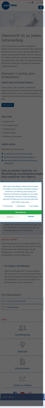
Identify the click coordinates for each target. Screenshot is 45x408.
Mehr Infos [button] (25, 202)
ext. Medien (34, 206)
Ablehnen (31, 216)
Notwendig (8, 206)
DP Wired (38, 220)
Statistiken (20, 206)
